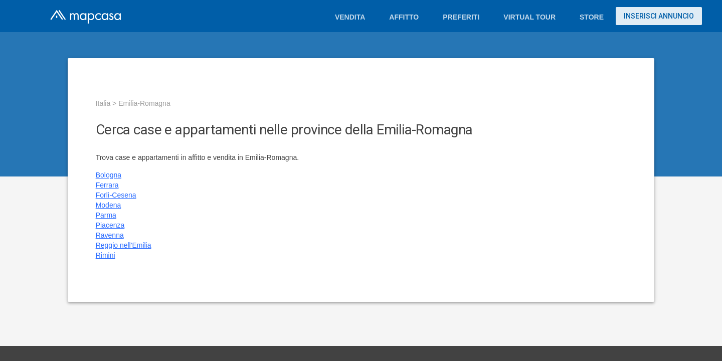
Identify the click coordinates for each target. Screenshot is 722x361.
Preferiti (461, 17)
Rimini (105, 255)
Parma (106, 215)
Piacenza (110, 225)
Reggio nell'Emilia (123, 245)
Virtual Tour (529, 17)
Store (592, 17)
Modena (108, 205)
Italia (103, 103)
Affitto (404, 17)
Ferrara (107, 185)
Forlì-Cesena (116, 195)
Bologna (108, 175)
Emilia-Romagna (144, 103)
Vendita (350, 17)
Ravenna (110, 235)
